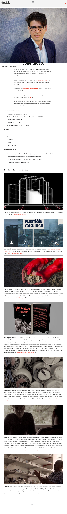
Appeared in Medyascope (17, 298)
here (30, 97)
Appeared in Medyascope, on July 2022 (23, 214)
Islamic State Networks (30, 88)
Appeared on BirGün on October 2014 (29, 493)
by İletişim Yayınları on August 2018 (26, 352)
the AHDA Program (41, 80)
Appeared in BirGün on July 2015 (32, 450)
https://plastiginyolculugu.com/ (15, 253)
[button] (33, 2)
